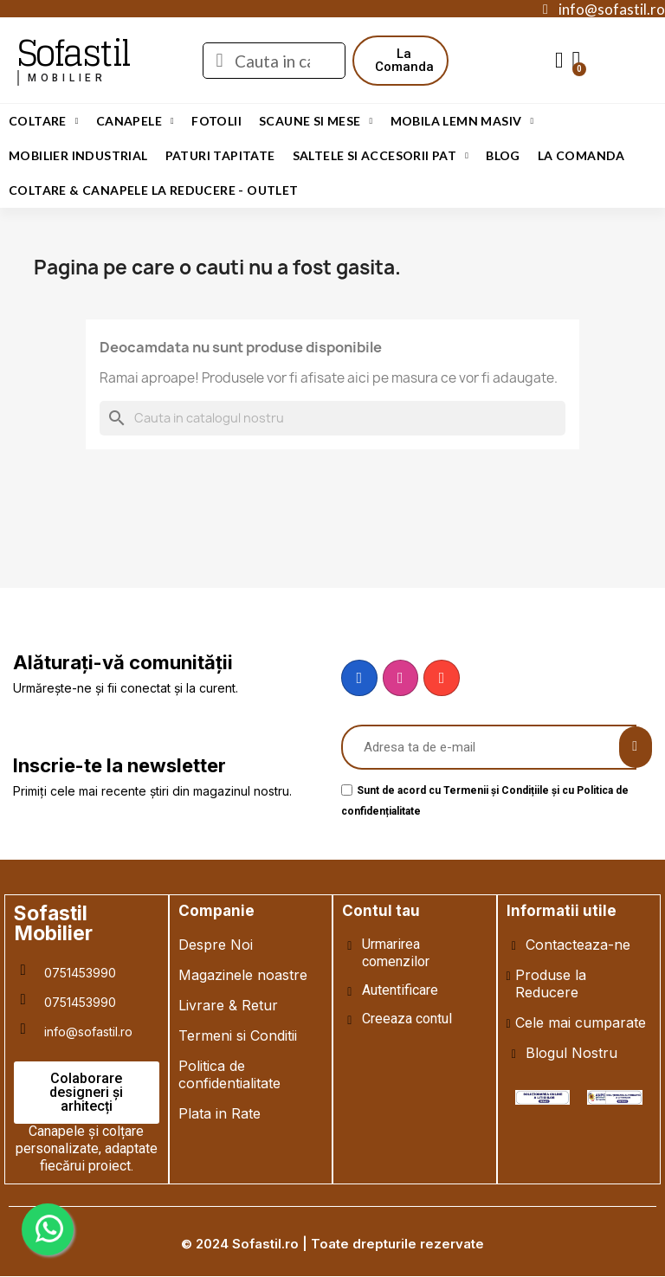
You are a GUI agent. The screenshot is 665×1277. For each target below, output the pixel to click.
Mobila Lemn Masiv (462, 121)
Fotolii (216, 120)
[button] (404, 60)
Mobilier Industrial (78, 155)
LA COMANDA (581, 155)
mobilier (67, 78)
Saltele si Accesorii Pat (381, 156)
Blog (503, 155)
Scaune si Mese (316, 121)
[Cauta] (332, 418)
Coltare (44, 121)
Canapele (135, 121)
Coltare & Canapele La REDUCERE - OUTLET (154, 190)
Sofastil (73, 53)
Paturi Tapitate (220, 155)
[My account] (559, 60)
